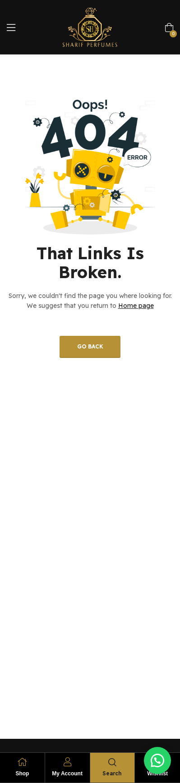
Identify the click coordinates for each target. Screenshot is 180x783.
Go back (90, 346)
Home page (136, 306)
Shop (22, 773)
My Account (67, 773)
